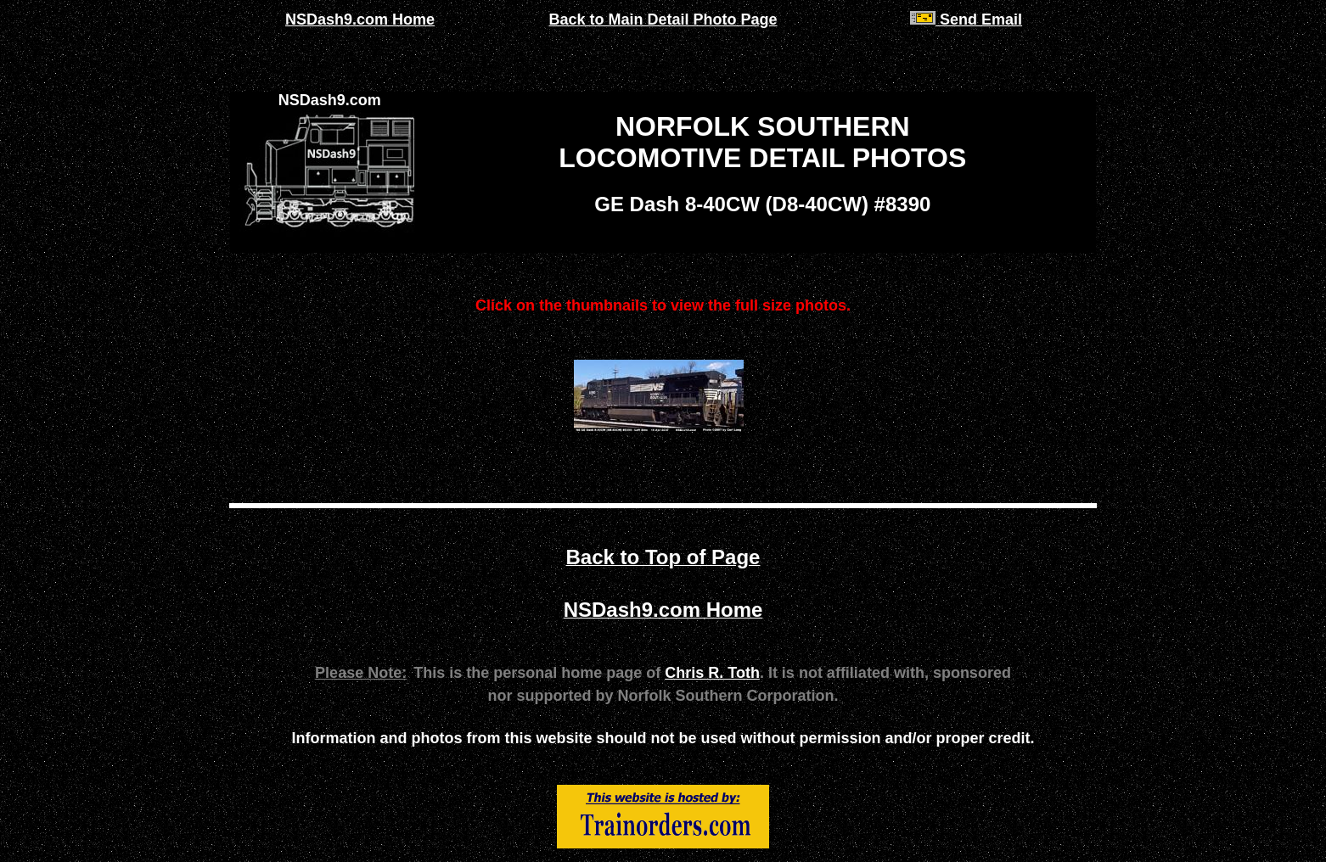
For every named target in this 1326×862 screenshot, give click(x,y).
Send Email (966, 19)
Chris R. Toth (712, 672)
